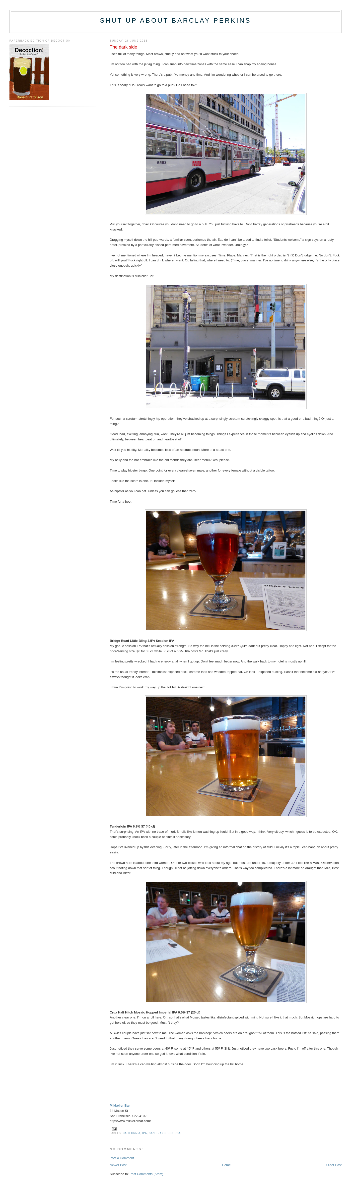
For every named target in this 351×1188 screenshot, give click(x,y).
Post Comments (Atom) (146, 1174)
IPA (144, 1133)
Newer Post (118, 1165)
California (131, 1133)
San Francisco (161, 1133)
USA (178, 1133)
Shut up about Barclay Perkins (175, 20)
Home (226, 1165)
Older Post (334, 1165)
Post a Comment (122, 1158)
